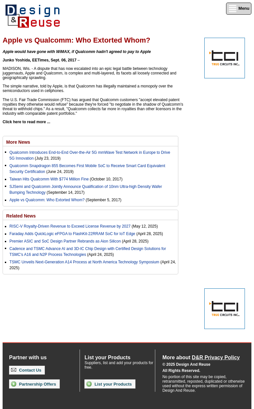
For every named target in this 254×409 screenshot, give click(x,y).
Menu (238, 9)
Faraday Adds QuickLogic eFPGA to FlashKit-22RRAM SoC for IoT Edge (72, 233)
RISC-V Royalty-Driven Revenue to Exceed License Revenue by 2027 (70, 226)
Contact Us (26, 370)
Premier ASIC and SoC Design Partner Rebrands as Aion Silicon (65, 241)
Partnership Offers (33, 384)
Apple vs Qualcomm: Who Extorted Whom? (46, 200)
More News (18, 142)
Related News (21, 215)
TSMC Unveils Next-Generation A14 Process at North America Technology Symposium (84, 262)
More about (201, 357)
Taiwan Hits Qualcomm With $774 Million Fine (49, 179)
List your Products (109, 384)
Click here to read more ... (26, 122)
